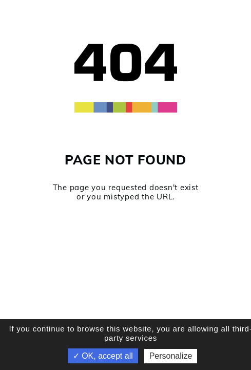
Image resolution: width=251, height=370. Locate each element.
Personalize (170, 355)
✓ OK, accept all (103, 355)
